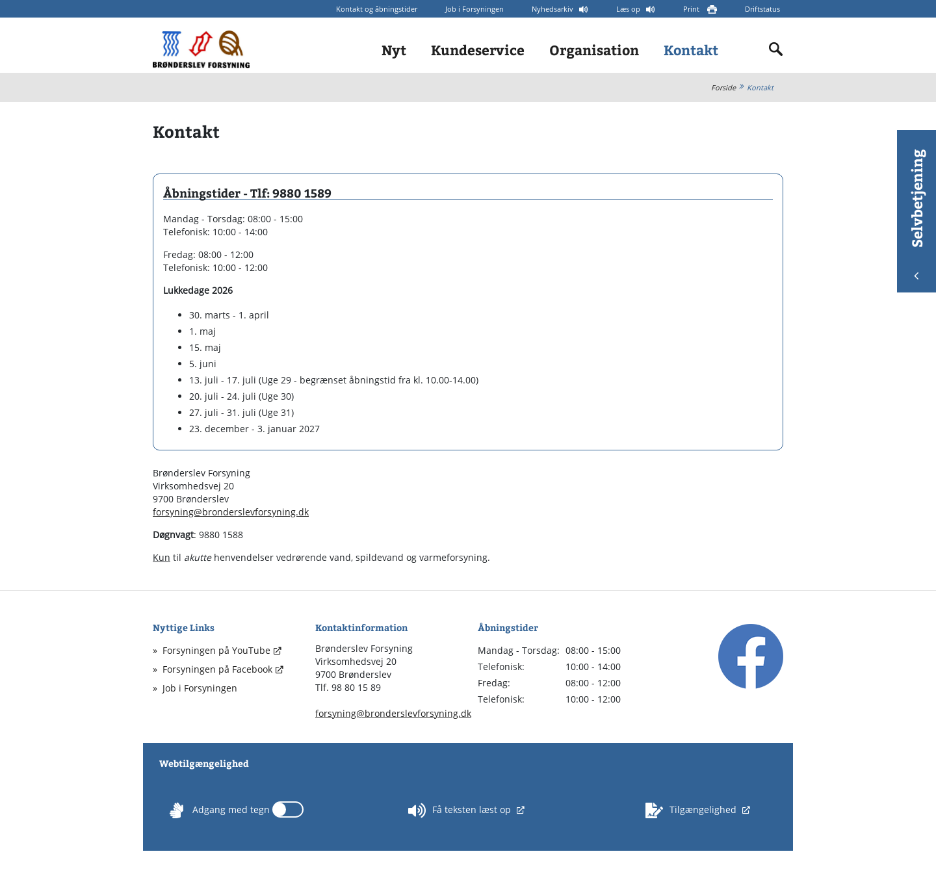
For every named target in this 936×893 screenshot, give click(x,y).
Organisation (594, 49)
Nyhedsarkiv (553, 9)
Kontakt (691, 49)
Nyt (394, 49)
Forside (723, 87)
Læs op (629, 9)
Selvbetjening (916, 214)
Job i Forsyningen (474, 9)
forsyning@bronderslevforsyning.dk (231, 512)
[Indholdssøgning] (776, 49)
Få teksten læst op (461, 810)
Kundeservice (478, 49)
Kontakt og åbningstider (376, 9)
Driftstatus (762, 9)
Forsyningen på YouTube (216, 650)
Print (692, 9)
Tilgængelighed (692, 810)
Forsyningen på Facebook (217, 669)
